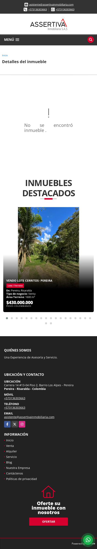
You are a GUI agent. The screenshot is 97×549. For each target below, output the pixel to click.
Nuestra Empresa (18, 468)
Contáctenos (14, 473)
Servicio (11, 457)
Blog (9, 462)
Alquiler (11, 451)
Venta (10, 446)
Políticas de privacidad (21, 479)
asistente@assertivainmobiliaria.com (51, 4)
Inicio (5, 55)
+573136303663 (37, 9)
